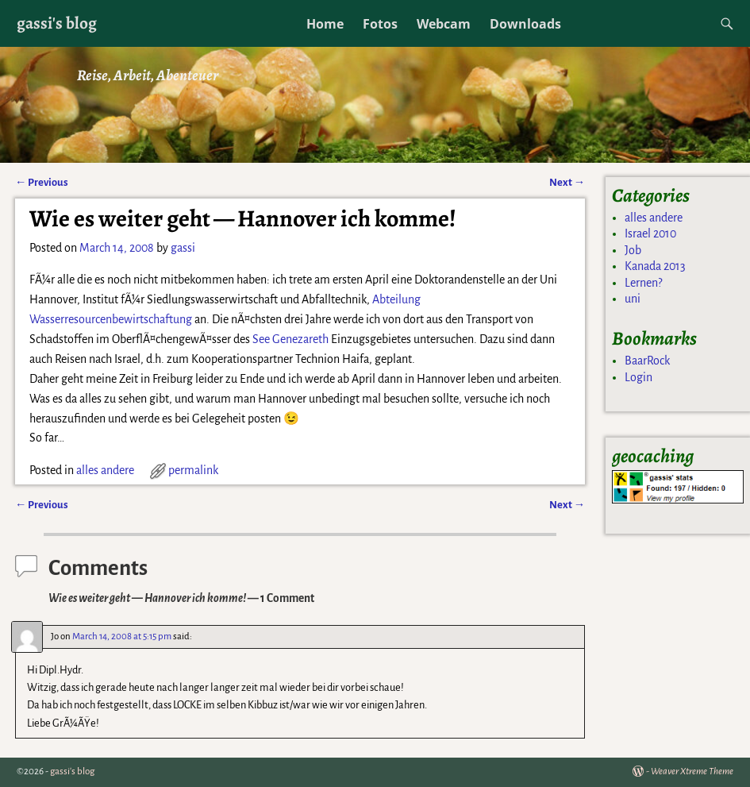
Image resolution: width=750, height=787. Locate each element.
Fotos (380, 24)
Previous (41, 182)
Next (567, 182)
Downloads (525, 24)
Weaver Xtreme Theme (692, 771)
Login (638, 377)
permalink (193, 470)
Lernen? (643, 282)
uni (632, 298)
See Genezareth (290, 339)
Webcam (444, 24)
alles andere (105, 470)
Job (633, 250)
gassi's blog (57, 22)
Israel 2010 (650, 233)
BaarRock (647, 360)
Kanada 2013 (655, 266)
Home (325, 24)
